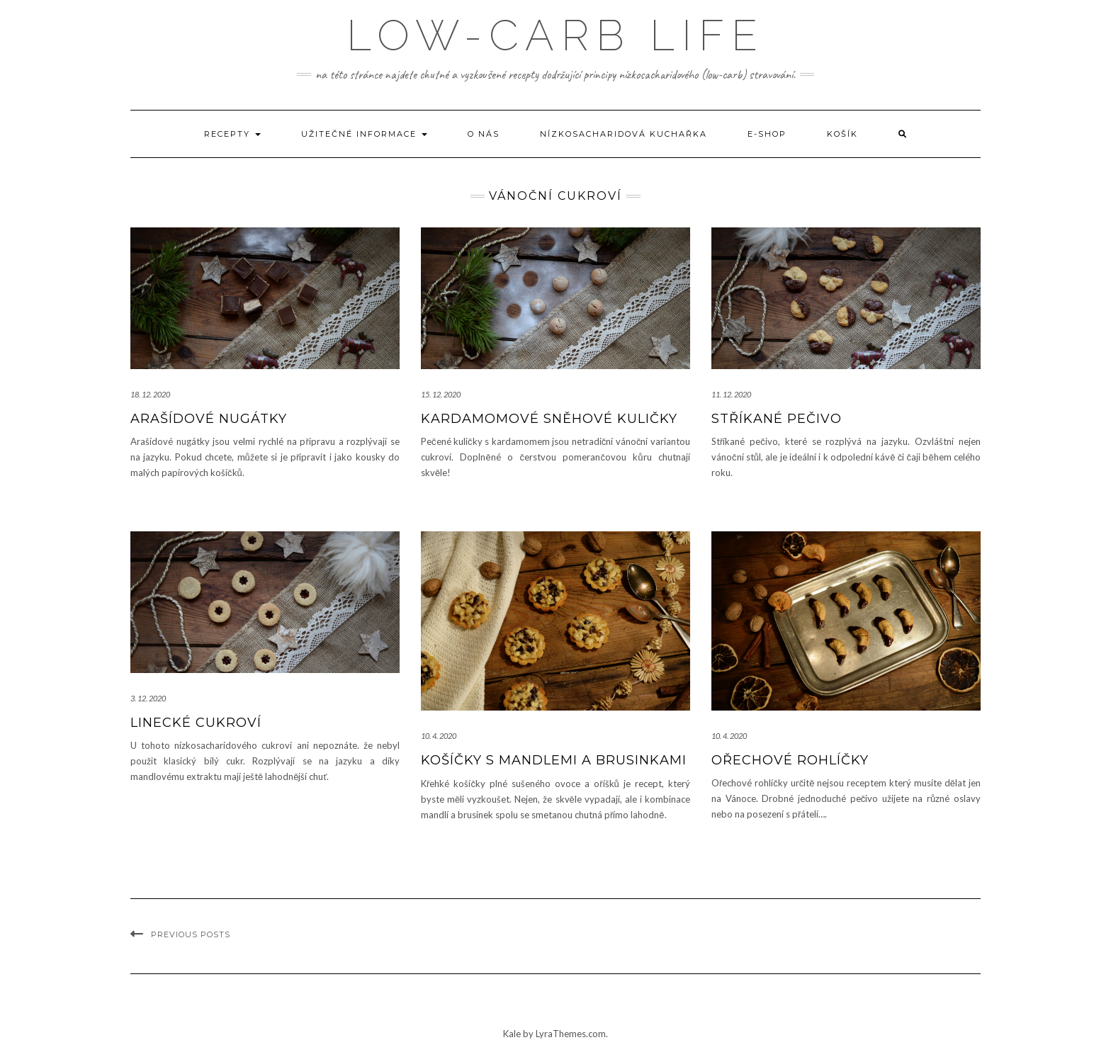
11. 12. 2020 (731, 394)
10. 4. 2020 (438, 735)
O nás (484, 134)
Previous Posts (190, 934)
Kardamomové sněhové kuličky (549, 418)
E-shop (767, 134)
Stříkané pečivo (776, 418)
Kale (512, 1033)
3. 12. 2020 (148, 698)
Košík (842, 134)
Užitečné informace (364, 134)
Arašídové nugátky (208, 418)
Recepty (232, 134)
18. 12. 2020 (150, 394)
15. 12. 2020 (441, 394)
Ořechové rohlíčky (790, 760)
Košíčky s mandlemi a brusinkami (554, 760)
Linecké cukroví (195, 722)
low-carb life (555, 35)
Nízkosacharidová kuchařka (623, 134)
